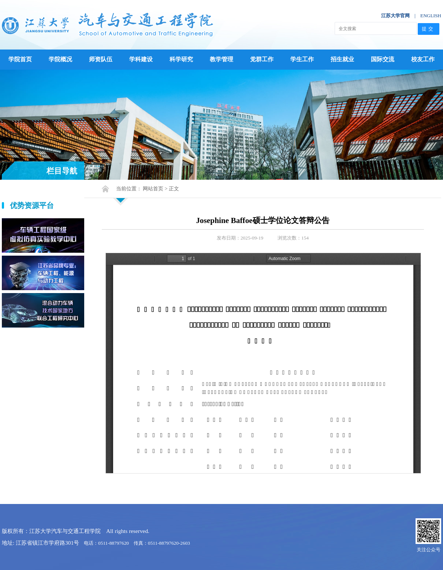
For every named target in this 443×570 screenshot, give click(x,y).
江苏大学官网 (395, 15)
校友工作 (423, 59)
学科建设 (141, 59)
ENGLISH (430, 15)
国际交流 (382, 59)
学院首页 (20, 59)
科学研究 (181, 59)
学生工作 (302, 59)
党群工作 (261, 59)
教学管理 (221, 59)
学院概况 (60, 59)
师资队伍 (100, 59)
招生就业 (342, 59)
